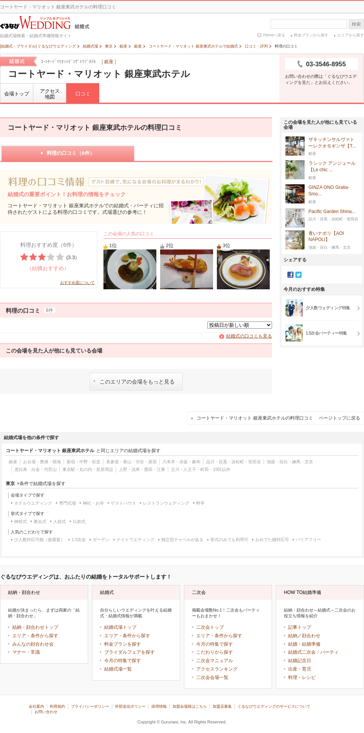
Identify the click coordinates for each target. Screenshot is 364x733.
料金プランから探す (311, 35)
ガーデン (101, 539)
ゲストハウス (123, 503)
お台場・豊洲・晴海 (42, 461)
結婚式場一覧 (118, 669)
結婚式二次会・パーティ (313, 652)
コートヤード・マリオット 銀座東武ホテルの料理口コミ (278, 418)
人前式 (59, 521)
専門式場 (67, 503)
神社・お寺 (93, 503)
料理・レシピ (302, 677)
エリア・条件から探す (35, 635)
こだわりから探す (214, 652)
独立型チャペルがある (182, 539)
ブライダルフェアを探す (129, 652)
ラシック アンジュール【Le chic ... (332, 166)
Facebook (290, 275)
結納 (292, 635)
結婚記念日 (299, 660)
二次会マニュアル (214, 660)
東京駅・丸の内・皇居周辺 (87, 469)
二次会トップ (210, 627)
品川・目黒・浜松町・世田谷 (233, 461)
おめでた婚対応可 (272, 539)
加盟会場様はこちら (189, 706)
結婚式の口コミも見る (249, 336)
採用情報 (159, 706)
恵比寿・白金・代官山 (36, 469)
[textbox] (309, 24)
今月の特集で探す (122, 660)
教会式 (40, 521)
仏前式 (79, 521)
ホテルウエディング (33, 503)
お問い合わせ (45, 712)
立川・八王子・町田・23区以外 (200, 469)
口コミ (82, 94)
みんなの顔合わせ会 (33, 644)
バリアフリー (308, 539)
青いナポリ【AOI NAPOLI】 (326, 236)
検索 (356, 24)
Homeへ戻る (274, 35)
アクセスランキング (217, 669)
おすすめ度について (77, 282)
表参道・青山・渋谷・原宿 (131, 461)
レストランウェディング (166, 503)
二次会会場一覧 (212, 677)
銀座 (108, 61)
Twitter (298, 275)
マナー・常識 (26, 652)
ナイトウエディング (135, 539)
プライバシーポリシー (90, 706)
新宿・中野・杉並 (83, 461)
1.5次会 (79, 539)
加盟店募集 (222, 706)
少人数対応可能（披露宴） (39, 539)
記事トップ (299, 627)
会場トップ (16, 94)
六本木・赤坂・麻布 (181, 461)
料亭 (200, 503)
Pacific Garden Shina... (332, 211)
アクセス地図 (50, 94)
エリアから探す (350, 35)
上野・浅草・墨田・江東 (142, 469)
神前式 (20, 521)
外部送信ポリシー (130, 706)
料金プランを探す (122, 644)
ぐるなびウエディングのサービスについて (274, 706)
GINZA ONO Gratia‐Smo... (328, 190)
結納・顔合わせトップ (35, 627)
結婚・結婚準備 (304, 644)
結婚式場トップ (120, 627)
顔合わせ (311, 635)
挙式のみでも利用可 (229, 539)
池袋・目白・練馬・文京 (290, 461)
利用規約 (57, 706)
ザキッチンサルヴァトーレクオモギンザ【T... (332, 142)
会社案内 (36, 706)
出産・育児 (299, 669)
